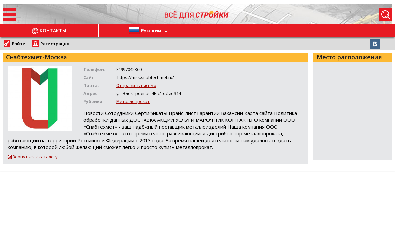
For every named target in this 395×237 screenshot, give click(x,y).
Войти (19, 44)
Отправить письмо (136, 85)
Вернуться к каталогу (35, 157)
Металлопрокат (133, 101)
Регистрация (54, 44)
